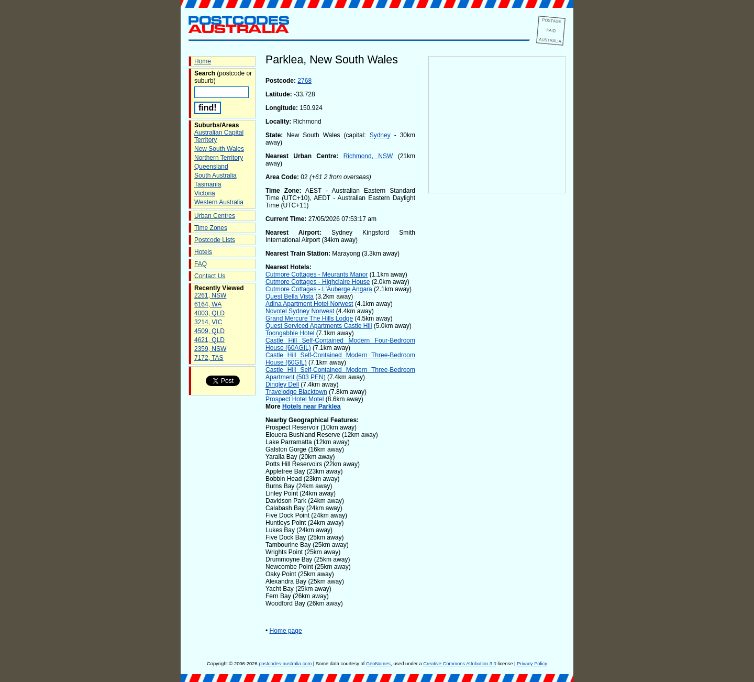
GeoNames (378, 663)
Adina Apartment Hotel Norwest (309, 303)
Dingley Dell (282, 384)
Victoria (204, 193)
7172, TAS (209, 357)
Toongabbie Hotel (289, 333)
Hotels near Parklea (311, 406)
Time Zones (210, 228)
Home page (286, 630)
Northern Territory (218, 157)
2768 (304, 80)
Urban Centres (214, 215)
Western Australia (218, 202)
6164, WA (207, 304)
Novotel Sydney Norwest (299, 311)
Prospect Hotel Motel (294, 399)
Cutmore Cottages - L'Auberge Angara (318, 289)
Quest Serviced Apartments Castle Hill (318, 325)
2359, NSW (210, 349)
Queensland (211, 166)
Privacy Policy (532, 663)
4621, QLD (209, 340)
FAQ (200, 264)
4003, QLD (209, 313)
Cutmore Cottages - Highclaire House (317, 281)
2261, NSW (210, 295)
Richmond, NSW (368, 156)
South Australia (215, 175)
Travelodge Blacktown (296, 391)
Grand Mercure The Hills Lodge (309, 318)
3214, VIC (208, 322)
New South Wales (219, 148)
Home (202, 61)
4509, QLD (209, 331)
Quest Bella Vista (289, 296)
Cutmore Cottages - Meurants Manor (316, 274)
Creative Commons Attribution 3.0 (459, 663)
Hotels (203, 252)
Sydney (380, 135)
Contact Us (209, 276)
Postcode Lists (214, 240)
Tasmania (207, 184)
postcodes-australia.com (285, 663)
